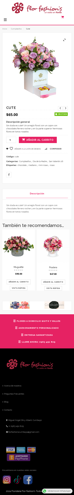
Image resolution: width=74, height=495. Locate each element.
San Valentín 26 (56, 161)
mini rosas (43, 165)
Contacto (8, 410)
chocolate (22, 165)
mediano (32, 165)
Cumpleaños (16, 29)
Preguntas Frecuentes (14, 394)
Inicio (4, 29)
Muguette (19, 267)
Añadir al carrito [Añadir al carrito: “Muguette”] (19, 282)
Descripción (37, 193)
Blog (6, 402)
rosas (52, 165)
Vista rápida (18, 288)
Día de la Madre (40, 161)
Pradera (53, 267)
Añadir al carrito (40, 139)
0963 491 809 (17, 426)
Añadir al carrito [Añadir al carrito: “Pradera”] (53, 282)
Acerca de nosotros (12, 386)
